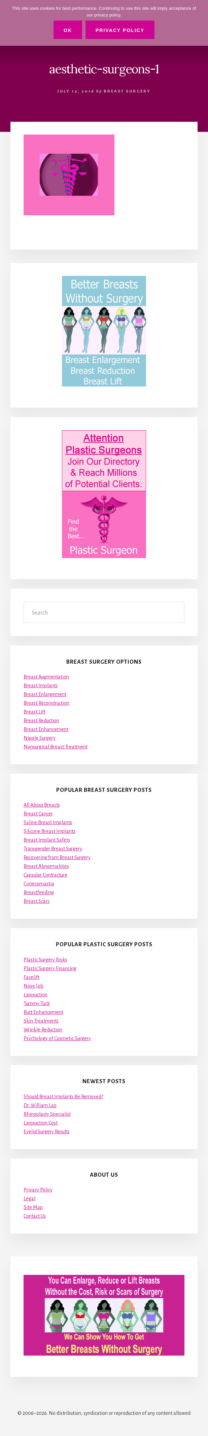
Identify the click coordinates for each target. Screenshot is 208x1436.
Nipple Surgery (40, 738)
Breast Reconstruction (46, 703)
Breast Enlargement (45, 694)
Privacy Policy (38, 1189)
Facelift (31, 977)
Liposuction (35, 994)
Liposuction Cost (41, 1123)
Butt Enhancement (43, 1012)
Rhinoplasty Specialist (47, 1114)
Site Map (33, 1207)
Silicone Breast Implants (49, 831)
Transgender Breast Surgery (53, 848)
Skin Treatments (41, 1021)
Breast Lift (34, 711)
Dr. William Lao (40, 1105)
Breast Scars (36, 901)
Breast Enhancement (46, 729)
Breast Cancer (38, 813)
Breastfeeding (39, 892)
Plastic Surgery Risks (45, 959)
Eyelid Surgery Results (47, 1131)
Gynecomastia (39, 883)
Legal (29, 1198)
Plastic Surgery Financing (50, 968)
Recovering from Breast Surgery (57, 857)
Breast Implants (41, 685)
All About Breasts (42, 805)
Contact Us (35, 1216)
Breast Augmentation (46, 676)
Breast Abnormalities (46, 866)
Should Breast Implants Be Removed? (63, 1096)
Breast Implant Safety (47, 840)
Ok (68, 30)
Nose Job (33, 986)
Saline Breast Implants (48, 822)
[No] (199, 23)
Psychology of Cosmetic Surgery (57, 1038)
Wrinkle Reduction (43, 1029)
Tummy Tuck (37, 1003)
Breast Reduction (41, 720)
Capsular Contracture (45, 875)
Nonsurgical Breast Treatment (56, 746)
